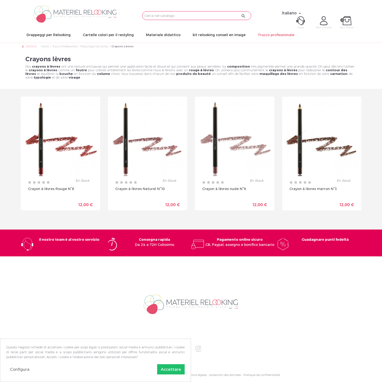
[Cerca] (196, 15)
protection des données (225, 375)
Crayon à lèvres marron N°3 (313, 189)
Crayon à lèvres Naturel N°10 (140, 189)
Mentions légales (195, 375)
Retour (29, 46)
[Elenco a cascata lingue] (292, 13)
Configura (19, 369)
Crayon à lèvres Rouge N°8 (51, 189)
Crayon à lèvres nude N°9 (224, 189)
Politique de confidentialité (261, 375)
